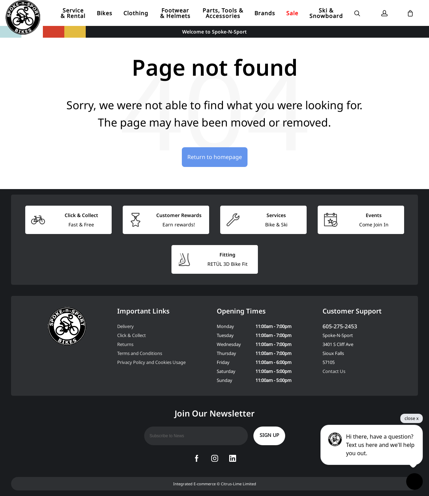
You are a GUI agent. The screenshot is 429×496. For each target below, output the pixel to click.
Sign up (269, 435)
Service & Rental (72, 13)
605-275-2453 (340, 326)
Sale (292, 13)
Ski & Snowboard (326, 13)
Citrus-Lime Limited (238, 483)
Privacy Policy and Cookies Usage (151, 362)
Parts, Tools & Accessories (223, 13)
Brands (264, 13)
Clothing (135, 13)
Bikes (104, 13)
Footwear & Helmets (175, 13)
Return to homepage (214, 157)
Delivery (125, 326)
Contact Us (334, 371)
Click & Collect (131, 335)
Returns (125, 344)
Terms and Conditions (139, 353)
